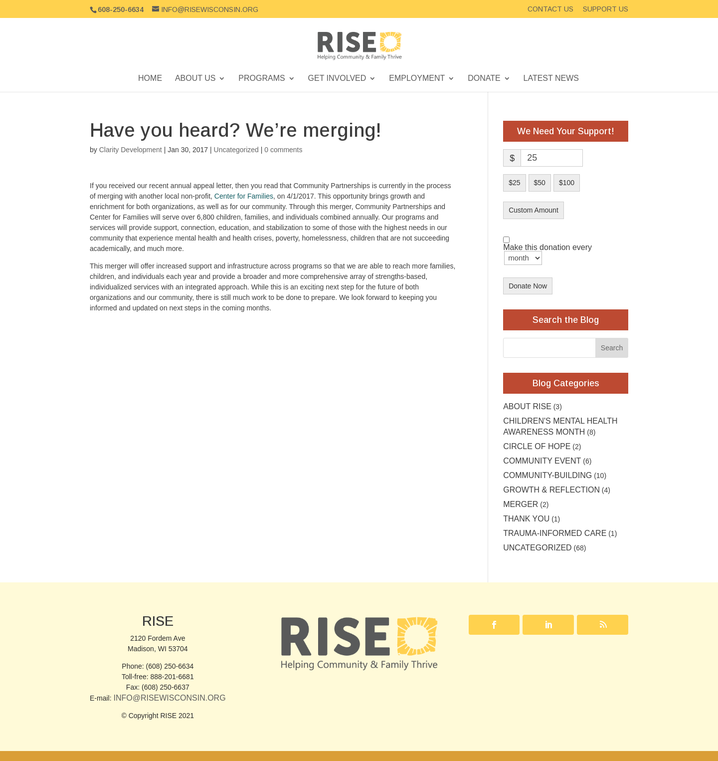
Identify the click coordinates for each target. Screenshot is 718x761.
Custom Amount (533, 210)
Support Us (605, 9)
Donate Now (528, 286)
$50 (539, 183)
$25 (514, 183)
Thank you (526, 518)
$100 (566, 183)
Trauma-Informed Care (554, 533)
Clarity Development (130, 150)
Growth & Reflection (551, 490)
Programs (261, 78)
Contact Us (550, 9)
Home (150, 78)
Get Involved (337, 78)
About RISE (527, 406)
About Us (195, 78)
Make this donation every (547, 254)
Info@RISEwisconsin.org (169, 698)
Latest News (551, 78)
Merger (520, 504)
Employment (417, 78)
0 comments (283, 150)
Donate (484, 78)
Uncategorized (236, 150)
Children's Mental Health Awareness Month (560, 426)
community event (542, 461)
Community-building (547, 475)
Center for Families (243, 196)
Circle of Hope (536, 446)
